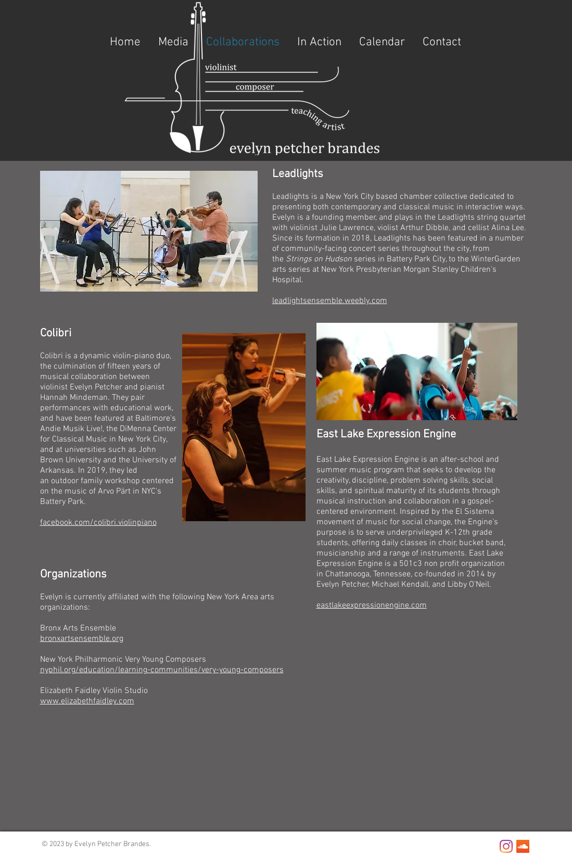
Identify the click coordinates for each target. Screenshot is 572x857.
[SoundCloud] (522, 846)
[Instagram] (506, 846)
